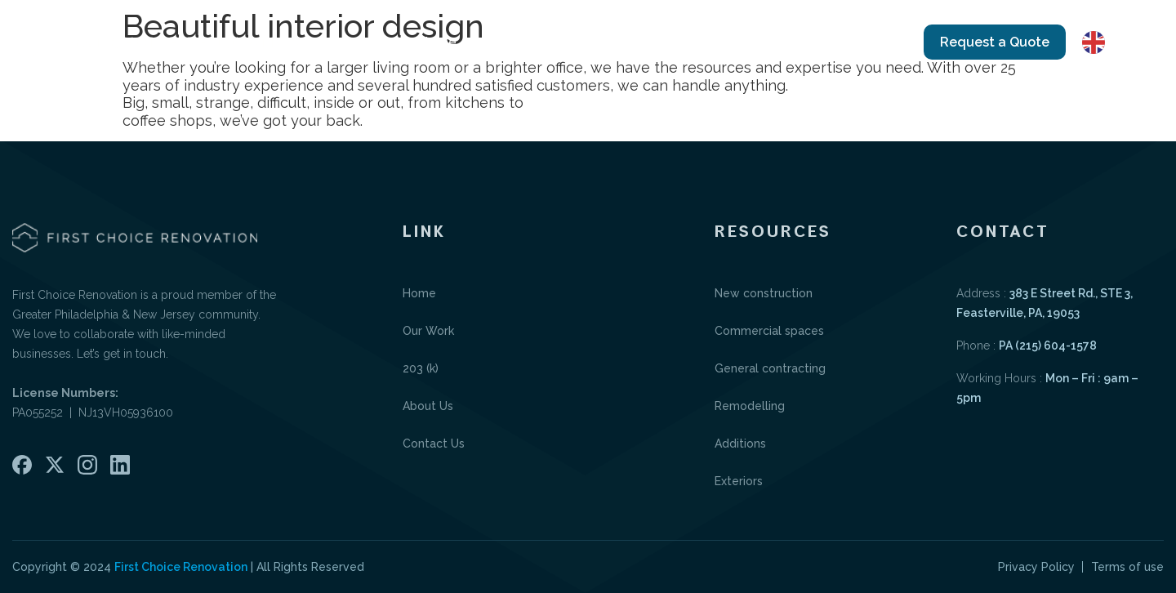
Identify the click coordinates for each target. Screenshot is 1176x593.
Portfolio (640, 42)
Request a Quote (994, 42)
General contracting (770, 368)
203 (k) (421, 368)
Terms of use (1127, 566)
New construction (764, 293)
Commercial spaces (769, 330)
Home (437, 42)
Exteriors (739, 481)
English (1117, 42)
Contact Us (840, 42)
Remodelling (750, 405)
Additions (740, 443)
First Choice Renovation (180, 566)
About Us (736, 42)
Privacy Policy (1036, 566)
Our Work (525, 42)
